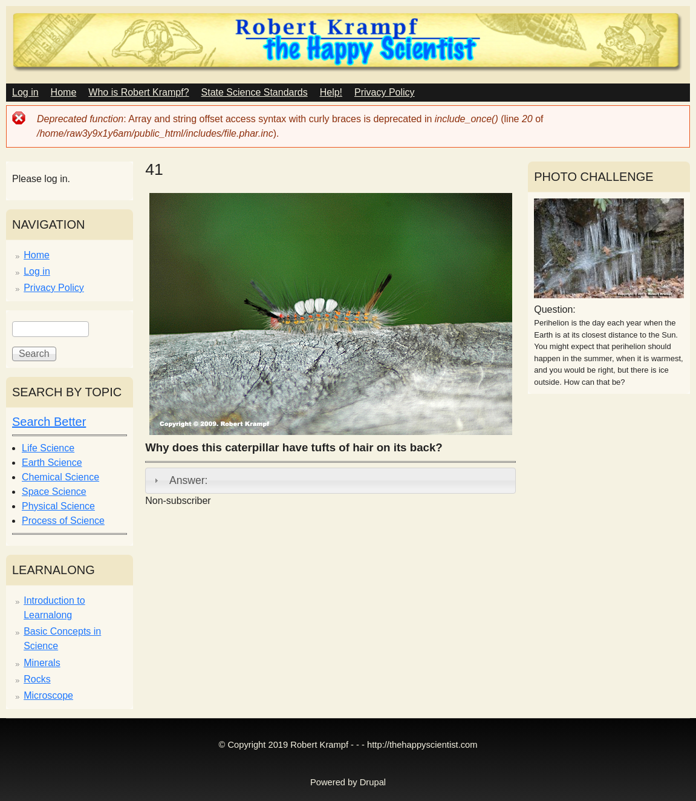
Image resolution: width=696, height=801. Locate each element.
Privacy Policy (384, 92)
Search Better (49, 421)
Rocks (37, 679)
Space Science (54, 491)
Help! (331, 92)
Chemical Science (60, 477)
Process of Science (63, 520)
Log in (25, 92)
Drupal (373, 782)
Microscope (48, 695)
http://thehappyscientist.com (422, 745)
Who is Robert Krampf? (138, 92)
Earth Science (52, 462)
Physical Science (58, 506)
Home (64, 92)
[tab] (330, 480)
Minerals (42, 663)
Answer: (188, 480)
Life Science (48, 448)
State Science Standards (254, 92)
